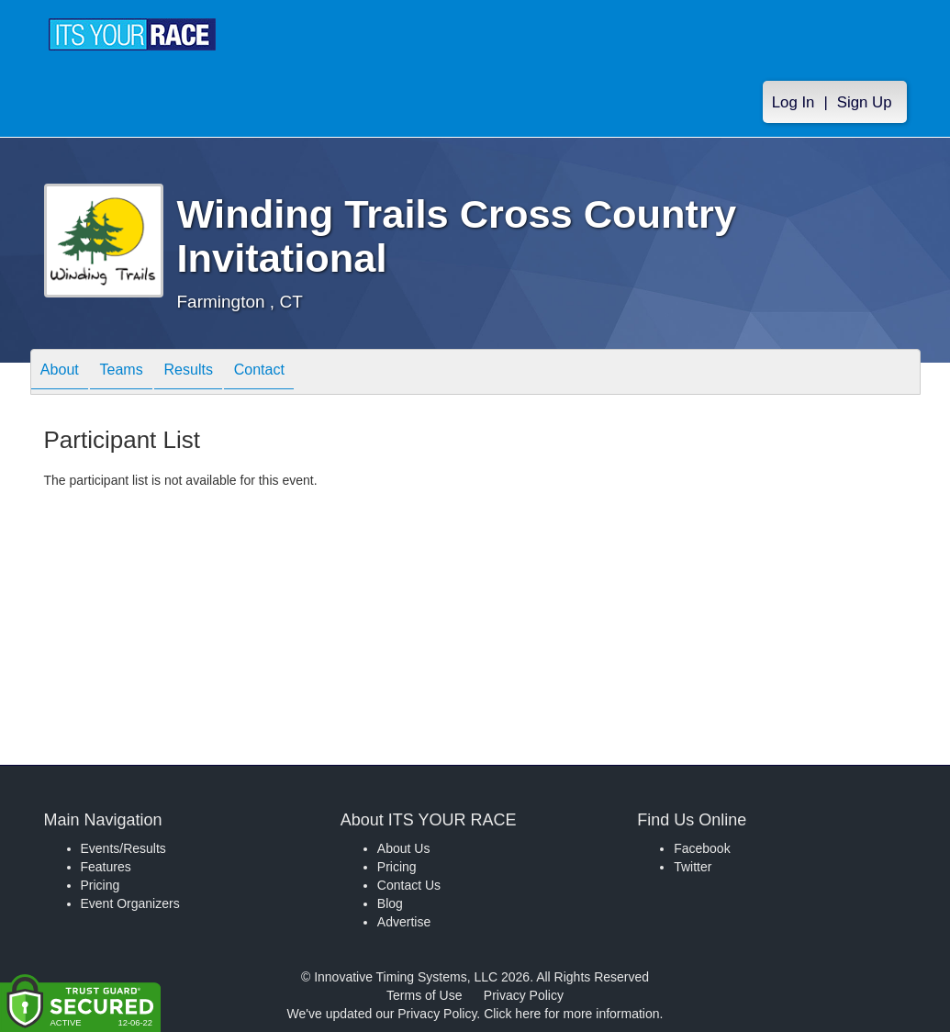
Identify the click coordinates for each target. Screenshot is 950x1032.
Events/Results (123, 848)
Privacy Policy (524, 995)
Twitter (692, 866)
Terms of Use (424, 995)
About (65, 373)
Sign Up (864, 102)
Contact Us (409, 885)
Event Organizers (130, 903)
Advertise (403, 921)
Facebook (702, 848)
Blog (390, 903)
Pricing (100, 885)
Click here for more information (571, 1013)
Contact (296, 373)
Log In (793, 102)
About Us (403, 848)
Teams (136, 373)
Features (106, 866)
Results (214, 373)
